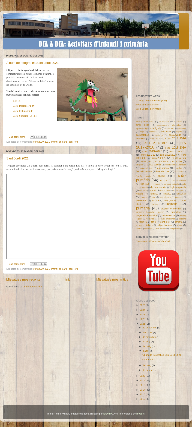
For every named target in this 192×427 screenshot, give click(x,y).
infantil (161, 175)
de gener (148, 370)
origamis (178, 197)
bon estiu (166, 131)
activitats (178, 121)
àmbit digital (142, 125)
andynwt (107, 413)
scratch (139, 225)
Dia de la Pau (178, 158)
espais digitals (146, 168)
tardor (179, 225)
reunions (182, 219)
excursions (163, 168)
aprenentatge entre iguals (148, 128)
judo (184, 184)
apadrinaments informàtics (169, 125)
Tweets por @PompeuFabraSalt (153, 241)
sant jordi (73, 141)
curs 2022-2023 (168, 154)
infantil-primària (59, 141)
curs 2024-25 (159, 158)
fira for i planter (144, 176)
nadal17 (140, 193)
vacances (148, 229)
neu (153, 197)
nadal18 (154, 193)
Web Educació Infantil (147, 104)
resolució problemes (166, 219)
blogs (142, 132)
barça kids (169, 128)
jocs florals (144, 184)
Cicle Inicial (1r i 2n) (24, 105)
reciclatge (150, 219)
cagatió (179, 132)
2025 (143, 305)
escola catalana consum (175, 165)
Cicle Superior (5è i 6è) (25, 115)
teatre (138, 229)
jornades (156, 184)
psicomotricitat (168, 215)
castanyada (175, 135)
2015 (143, 399)
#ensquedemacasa (145, 121)
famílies (179, 168)
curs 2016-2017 (156, 143)
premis (155, 204)
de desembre (150, 327)
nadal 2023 (165, 190)
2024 (143, 310)
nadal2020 (181, 194)
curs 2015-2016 (175, 138)
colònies (140, 138)
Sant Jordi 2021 (17, 158)
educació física (161, 161)
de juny (147, 341)
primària (143, 208)
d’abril (146, 351)
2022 (143, 319)
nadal (153, 190)
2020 (143, 376)
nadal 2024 (178, 190)
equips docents (154, 165)
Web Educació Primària (148, 109)
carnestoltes (142, 135)
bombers (153, 132)
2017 (143, 389)
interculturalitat (179, 181)
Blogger (140, 413)
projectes (176, 212)
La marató (143, 187)
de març (147, 365)
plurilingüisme (169, 200)
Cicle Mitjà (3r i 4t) (23, 110)
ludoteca (143, 190)
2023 (143, 314)
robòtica (143, 222)
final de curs (162, 171)
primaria (172, 203)
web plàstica (174, 229)
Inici (68, 279)
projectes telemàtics (146, 215)
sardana (178, 222)
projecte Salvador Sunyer (150, 212)
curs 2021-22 (148, 154)
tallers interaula (164, 225)
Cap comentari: (17, 137)
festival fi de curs (144, 171)
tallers (149, 225)
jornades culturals (171, 184)
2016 (143, 394)
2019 (143, 380)
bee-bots (182, 128)
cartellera (159, 135)
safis (153, 222)
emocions (177, 161)
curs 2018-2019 (175, 147)
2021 (143, 323)
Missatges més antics (112, 279)
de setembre (150, 337)
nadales (143, 197)
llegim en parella (178, 187)
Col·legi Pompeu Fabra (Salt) (151, 100)
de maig (147, 346)
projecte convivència (171, 209)
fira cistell (179, 171)
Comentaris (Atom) (33, 286)
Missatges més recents (23, 279)
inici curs (164, 180)
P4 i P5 (16, 100)
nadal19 (167, 194)
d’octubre (148, 332)
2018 (143, 385)
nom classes (165, 197)
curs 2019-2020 (152, 151)
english (139, 165)
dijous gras (146, 161)
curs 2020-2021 (41, 141)
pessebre (141, 200)
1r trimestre (164, 122)
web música (161, 229)
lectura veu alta (158, 187)
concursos (155, 138)
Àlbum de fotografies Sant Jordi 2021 (32, 63)
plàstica (155, 200)
